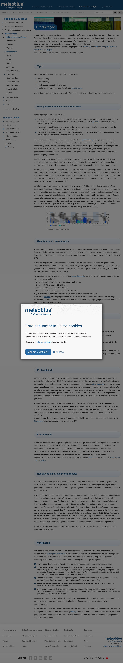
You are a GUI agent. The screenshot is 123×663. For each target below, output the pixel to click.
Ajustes (58, 352)
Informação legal (44, 342)
